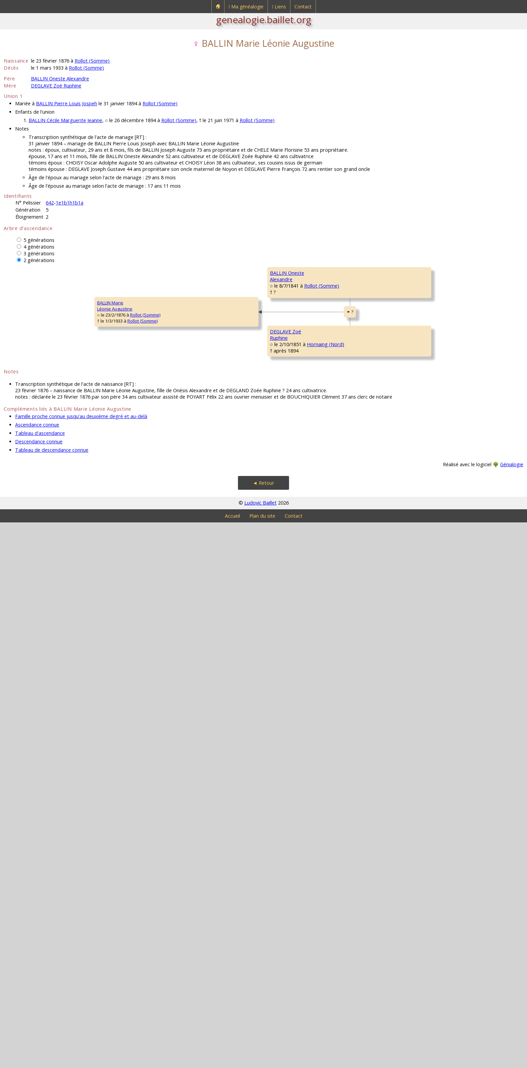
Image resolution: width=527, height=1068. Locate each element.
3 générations (39, 253)
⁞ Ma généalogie (246, 6)
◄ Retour (263, 1028)
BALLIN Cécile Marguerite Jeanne (65, 120)
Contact (303, 6)
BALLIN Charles (337, 293)
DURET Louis (439, 434)
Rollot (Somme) (92, 61)
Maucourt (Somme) (470, 527)
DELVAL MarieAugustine (440, 639)
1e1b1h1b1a (69, 202)
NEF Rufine (333, 697)
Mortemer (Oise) (373, 796)
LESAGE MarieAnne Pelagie (336, 538)
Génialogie (511, 1010)
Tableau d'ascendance (40, 978)
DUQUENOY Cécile (445, 394)
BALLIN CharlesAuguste (232, 336)
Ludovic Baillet (260, 1048)
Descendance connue (39, 987)
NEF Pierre (437, 676)
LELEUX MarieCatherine (440, 881)
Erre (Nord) (385, 828)
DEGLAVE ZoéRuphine (126, 740)
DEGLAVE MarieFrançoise (233, 821)
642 (50, 202)
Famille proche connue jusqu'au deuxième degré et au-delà (81, 962)
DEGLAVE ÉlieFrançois (230, 659)
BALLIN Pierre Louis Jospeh (66, 103)
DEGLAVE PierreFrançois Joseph (338, 619)
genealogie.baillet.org (263, 19)
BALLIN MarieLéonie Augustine (25, 579)
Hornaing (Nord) (162, 749)
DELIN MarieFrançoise (334, 861)
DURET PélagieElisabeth (232, 498)
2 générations (39, 260)
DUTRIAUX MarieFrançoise (443, 316)
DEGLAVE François (445, 596)
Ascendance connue (37, 970)
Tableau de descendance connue (51, 995)
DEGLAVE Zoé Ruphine (56, 85)
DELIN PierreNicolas (439, 841)
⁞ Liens (279, 6)
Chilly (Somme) (384, 506)
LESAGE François (443, 515)
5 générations (39, 240)
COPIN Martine (441, 717)
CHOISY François (443, 354)
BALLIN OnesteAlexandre (128, 417)
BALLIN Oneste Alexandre (60, 78)
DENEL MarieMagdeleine (439, 478)
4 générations (39, 247)
